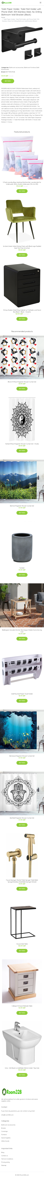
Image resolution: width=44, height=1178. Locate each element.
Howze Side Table (22, 944)
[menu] (41, 2)
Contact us (4, 1155)
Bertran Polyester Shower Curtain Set (22, 506)
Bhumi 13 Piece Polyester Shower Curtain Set (22, 382)
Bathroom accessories (16, 67)
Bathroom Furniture (30, 67)
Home (3, 17)
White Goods (5, 1141)
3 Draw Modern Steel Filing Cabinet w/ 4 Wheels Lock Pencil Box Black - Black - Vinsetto (22, 311)
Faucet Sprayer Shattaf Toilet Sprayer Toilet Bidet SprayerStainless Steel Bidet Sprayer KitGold (22, 881)
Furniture (4, 1134)
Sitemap (3, 1165)
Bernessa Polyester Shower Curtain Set (22, 756)
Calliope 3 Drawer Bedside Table (22, 1006)
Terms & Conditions (7, 1159)
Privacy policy (5, 1162)
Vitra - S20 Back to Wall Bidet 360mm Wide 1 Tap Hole (22, 1068)
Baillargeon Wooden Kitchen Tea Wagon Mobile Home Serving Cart (22, 631)
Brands (3, 1128)
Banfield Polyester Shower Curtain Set (22, 818)
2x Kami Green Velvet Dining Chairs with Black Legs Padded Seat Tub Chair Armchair (22, 247)
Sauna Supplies (5, 1138)
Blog (2, 1152)
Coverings (4, 1131)
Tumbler (22, 568)
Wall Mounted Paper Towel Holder (22, 694)
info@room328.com (7, 1115)
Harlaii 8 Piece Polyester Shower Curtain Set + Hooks (22, 444)
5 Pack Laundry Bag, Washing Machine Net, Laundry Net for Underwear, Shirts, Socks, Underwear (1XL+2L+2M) (22, 183)
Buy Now (8, 81)
